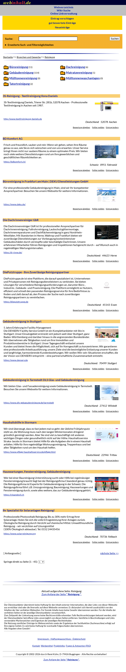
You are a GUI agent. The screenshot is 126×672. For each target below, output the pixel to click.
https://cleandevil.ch (14, 494)
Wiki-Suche (64, 10)
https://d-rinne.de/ (13, 252)
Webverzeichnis (63, 7)
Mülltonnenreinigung (23, 78)
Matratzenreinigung (79, 72)
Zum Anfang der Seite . (62, 594)
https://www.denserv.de (16, 360)
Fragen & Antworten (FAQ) (78, 645)
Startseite (8, 57)
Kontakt (36, 645)
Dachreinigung (75, 67)
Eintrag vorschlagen (62, 18)
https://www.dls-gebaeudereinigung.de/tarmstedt (29, 402)
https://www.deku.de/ (15, 204)
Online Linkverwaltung (63, 13)
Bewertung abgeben (81, 127)
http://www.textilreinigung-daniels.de (23, 119)
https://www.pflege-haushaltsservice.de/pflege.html (30, 452)
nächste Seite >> (109, 553)
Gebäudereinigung (21, 72)
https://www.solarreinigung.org (20, 533)
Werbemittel (47, 645)
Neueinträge (62, 27)
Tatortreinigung (19, 83)
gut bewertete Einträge (62, 22)
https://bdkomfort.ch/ (15, 161)
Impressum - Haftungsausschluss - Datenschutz (61, 638)
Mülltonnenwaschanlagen (83, 78)
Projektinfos (59, 645)
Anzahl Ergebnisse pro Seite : (62, 44)
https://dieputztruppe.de (16, 301)
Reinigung (50, 57)
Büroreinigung (18, 67)
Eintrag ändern (112, 127)
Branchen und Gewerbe (29, 57)
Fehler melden (98, 127)
